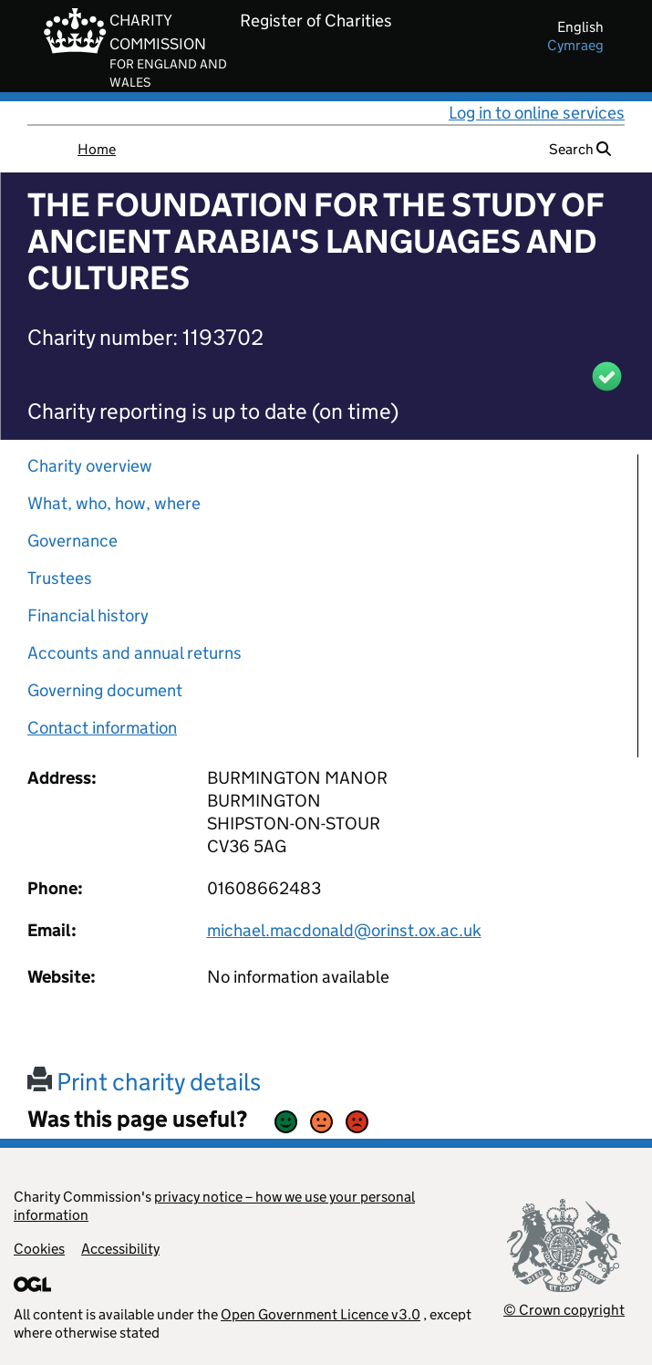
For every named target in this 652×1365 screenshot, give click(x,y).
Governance (72, 540)
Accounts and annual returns (134, 652)
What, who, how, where (114, 503)
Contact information (102, 727)
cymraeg (575, 45)
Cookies (39, 1248)
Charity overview (89, 465)
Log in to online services (537, 112)
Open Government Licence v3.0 (320, 1314)
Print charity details (144, 1082)
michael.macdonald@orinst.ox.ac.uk (344, 930)
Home (97, 149)
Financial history (88, 615)
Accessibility (120, 1248)
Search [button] (580, 149)
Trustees (59, 578)
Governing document (104, 690)
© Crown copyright (564, 1309)
